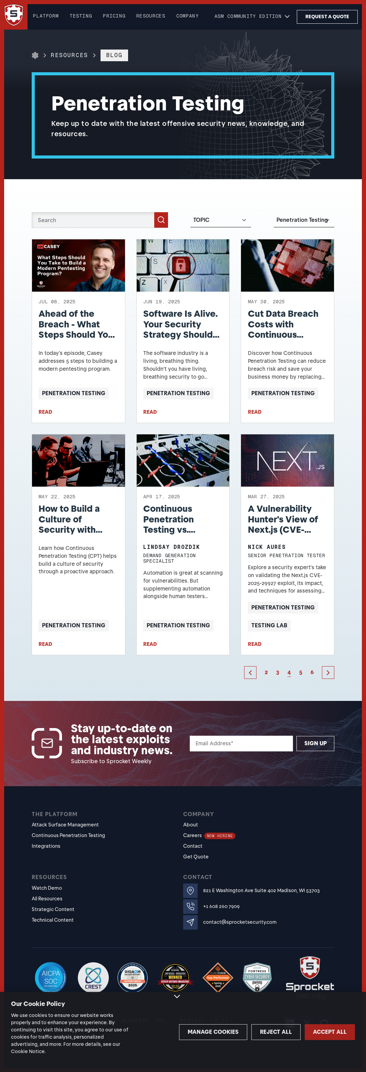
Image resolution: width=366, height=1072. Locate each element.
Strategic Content (53, 909)
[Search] (100, 220)
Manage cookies (176, 1032)
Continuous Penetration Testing (68, 835)
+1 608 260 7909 (221, 906)
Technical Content (53, 920)
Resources (69, 55)
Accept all (321, 1032)
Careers (209, 835)
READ (45, 412)
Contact (192, 846)
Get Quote (196, 856)
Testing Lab (269, 625)
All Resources (47, 898)
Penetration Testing (73, 393)
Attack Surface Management (65, 824)
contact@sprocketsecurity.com (239, 922)
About (190, 824)
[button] (253, 16)
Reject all (249, 1032)
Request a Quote (327, 16)
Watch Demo (47, 888)
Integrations (46, 846)
